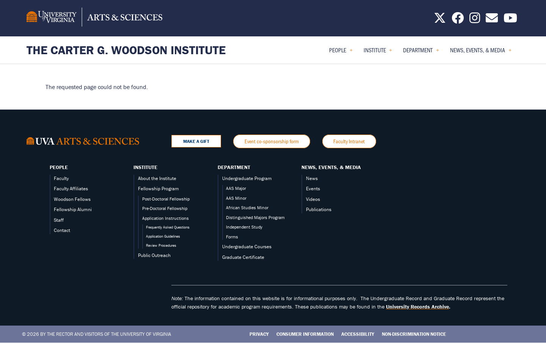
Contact (62, 230)
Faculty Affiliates (71, 188)
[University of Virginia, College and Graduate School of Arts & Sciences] (94, 18)
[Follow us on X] (440, 20)
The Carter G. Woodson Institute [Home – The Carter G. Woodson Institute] (126, 49)
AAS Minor (236, 198)
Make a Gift (196, 141)
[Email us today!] (492, 20)
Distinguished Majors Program (255, 217)
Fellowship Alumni (73, 209)
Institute (145, 167)
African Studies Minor (247, 207)
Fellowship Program (158, 188)
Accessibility (357, 334)
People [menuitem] (341, 52)
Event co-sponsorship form (272, 141)
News (312, 178)
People (59, 167)
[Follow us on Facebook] (458, 20)
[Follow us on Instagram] (474, 20)
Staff (59, 220)
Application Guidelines (163, 236)
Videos (313, 199)
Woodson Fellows (72, 199)
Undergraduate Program (247, 178)
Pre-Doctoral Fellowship (164, 208)
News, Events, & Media (331, 167)
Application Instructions (165, 218)
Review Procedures (161, 245)
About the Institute (157, 178)
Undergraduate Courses (246, 246)
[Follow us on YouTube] (510, 20)
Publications (318, 209)
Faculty (61, 178)
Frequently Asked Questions (168, 227)
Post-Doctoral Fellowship (166, 199)
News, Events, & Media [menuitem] (481, 52)
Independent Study (244, 227)
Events (313, 188)
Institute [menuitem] (378, 52)
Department (234, 167)
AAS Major (236, 188)
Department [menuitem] (421, 52)
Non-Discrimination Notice (414, 334)
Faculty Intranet (349, 141)
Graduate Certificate (243, 257)
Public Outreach (154, 255)
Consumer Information (305, 334)
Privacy (259, 334)
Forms (232, 237)
